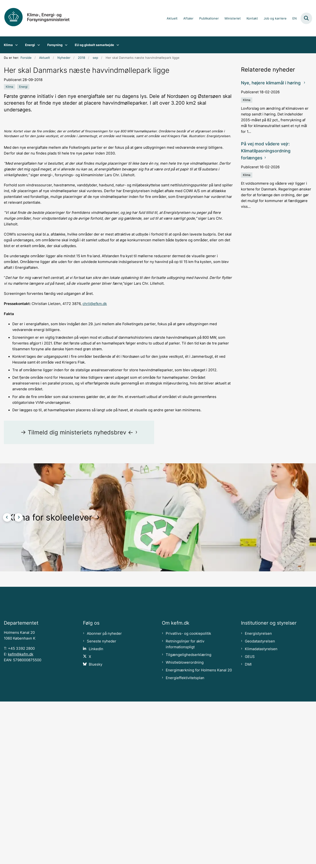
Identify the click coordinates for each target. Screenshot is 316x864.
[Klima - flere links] (15, 44)
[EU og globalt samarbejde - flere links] (116, 44)
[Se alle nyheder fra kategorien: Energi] (23, 86)
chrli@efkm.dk (94, 454)
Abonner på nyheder (104, 796)
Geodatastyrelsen (260, 804)
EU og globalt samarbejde (94, 45)
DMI (248, 827)
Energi (30, 45)
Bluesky (95, 827)
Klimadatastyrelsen (261, 811)
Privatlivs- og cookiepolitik (188, 796)
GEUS (250, 819)
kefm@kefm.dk (20, 817)
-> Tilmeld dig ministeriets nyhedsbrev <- (77, 583)
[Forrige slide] (7, 668)
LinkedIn (96, 811)
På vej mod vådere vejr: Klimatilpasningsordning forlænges (265, 150)
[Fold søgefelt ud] (306, 18)
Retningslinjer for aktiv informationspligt (185, 807)
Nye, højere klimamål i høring (271, 82)
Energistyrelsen (258, 796)
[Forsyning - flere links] (65, 44)
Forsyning (54, 45)
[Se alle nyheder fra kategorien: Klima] (9, 86)
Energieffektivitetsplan (185, 840)
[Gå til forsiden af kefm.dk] (40, 18)
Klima (8, 45)
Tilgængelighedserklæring (188, 817)
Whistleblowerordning (185, 825)
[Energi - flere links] (37, 44)
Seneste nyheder (101, 804)
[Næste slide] (18, 668)
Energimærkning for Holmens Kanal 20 (199, 832)
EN (294, 18)
